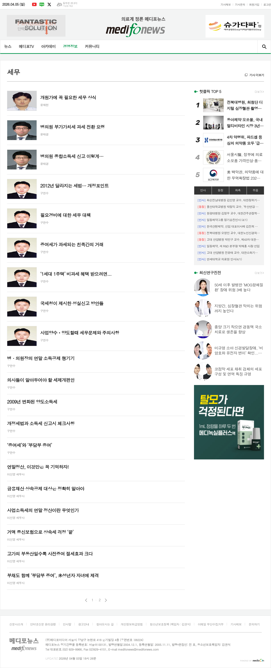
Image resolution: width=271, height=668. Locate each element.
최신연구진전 (210, 272)
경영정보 (70, 46)
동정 (220, 190)
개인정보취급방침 (132, 624)
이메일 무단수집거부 (211, 624)
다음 (105, 600)
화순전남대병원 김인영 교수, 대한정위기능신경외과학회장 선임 (229, 200)
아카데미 (48, 46)
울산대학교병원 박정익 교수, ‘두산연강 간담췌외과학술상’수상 (229, 206)
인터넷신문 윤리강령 (43, 624)
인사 (203, 190)
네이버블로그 (41, 4)
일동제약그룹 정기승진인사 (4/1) (222, 220)
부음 (255, 190)
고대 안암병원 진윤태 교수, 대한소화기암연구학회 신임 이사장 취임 (229, 252)
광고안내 (83, 624)
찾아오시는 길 (105, 624)
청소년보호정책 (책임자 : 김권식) (170, 624)
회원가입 (254, 4)
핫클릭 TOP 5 (210, 91)
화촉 (238, 190)
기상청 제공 (68, 6)
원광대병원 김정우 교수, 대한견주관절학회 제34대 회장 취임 (229, 213)
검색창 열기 (264, 46)
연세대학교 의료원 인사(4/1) (219, 259)
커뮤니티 (92, 46)
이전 (86, 600)
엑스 (49, 4)
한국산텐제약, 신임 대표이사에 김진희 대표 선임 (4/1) (229, 226)
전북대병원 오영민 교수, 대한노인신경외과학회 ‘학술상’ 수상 (229, 233)
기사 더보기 (256, 75)
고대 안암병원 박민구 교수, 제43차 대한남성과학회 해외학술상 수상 (229, 239)
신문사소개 (16, 624)
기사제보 (226, 4)
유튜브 (34, 4)
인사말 (67, 624)
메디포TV (26, 46)
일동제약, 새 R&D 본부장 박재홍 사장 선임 (228, 246)
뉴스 (7, 46)
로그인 (267, 4)
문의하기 (254, 624)
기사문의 (240, 4)
